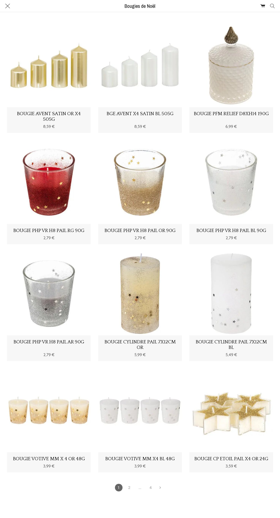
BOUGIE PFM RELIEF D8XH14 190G (231, 113)
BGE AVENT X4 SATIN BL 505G (140, 113)
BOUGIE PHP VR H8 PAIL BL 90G (231, 230)
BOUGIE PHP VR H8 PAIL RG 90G (48, 230)
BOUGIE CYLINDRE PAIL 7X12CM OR (140, 344)
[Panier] (262, 6)
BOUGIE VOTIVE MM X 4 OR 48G (49, 459)
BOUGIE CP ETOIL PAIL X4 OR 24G (231, 459)
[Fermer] (7, 6)
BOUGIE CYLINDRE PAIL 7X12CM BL (231, 344)
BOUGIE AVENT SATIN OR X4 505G (49, 116)
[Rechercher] (272, 6)
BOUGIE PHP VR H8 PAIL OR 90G (140, 230)
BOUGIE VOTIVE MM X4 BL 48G (140, 459)
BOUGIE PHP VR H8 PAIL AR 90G (48, 342)
